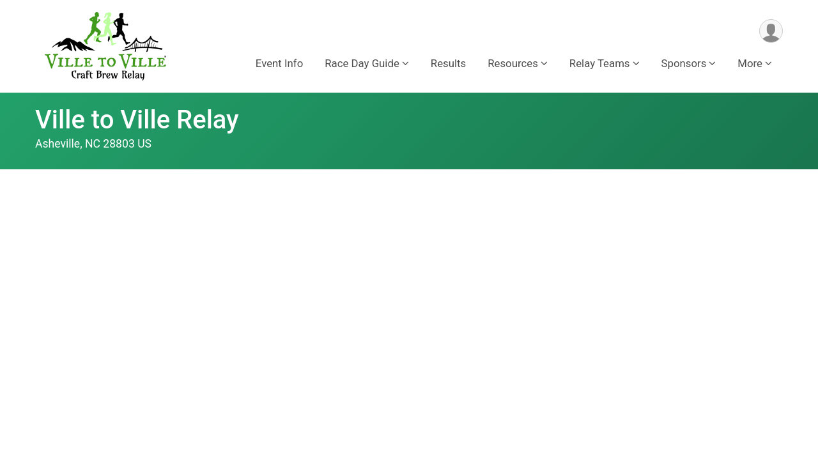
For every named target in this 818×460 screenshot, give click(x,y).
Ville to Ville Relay (137, 120)
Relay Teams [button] (599, 63)
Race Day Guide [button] (362, 63)
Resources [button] (513, 63)
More (749, 63)
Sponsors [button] (684, 63)
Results (448, 63)
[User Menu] (771, 31)
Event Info (279, 63)
